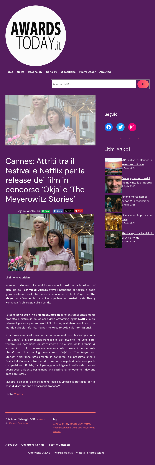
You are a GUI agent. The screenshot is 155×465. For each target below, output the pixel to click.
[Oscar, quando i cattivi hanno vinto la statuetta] (113, 185)
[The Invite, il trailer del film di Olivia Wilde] (113, 240)
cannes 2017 (76, 423)
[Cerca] (143, 84)
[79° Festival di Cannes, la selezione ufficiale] (113, 167)
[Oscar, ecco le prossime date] (113, 222)
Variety (18, 394)
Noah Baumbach (62, 427)
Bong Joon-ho (60, 423)
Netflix (87, 423)
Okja (74, 427)
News (42, 419)
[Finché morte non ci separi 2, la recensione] (113, 204)
